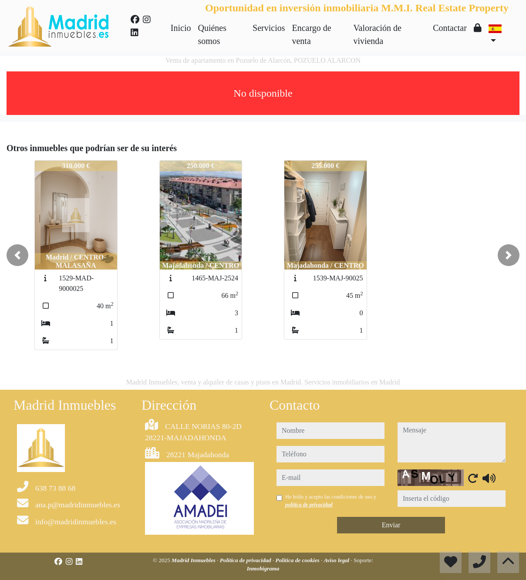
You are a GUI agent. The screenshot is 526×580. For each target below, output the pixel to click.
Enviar (391, 525)
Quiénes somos (212, 34)
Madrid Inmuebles (194, 560)
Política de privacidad (246, 560)
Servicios (269, 28)
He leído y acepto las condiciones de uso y (330, 501)
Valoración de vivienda (377, 34)
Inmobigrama (263, 568)
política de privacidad (309, 505)
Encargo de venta (311, 34)
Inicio (181, 28)
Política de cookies (298, 560)
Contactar (450, 28)
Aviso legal (337, 560)
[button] (17, 255)
